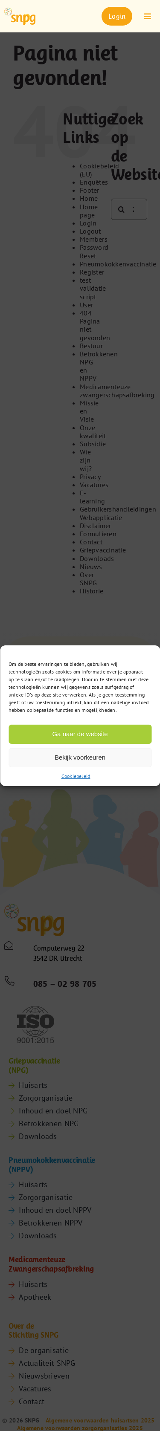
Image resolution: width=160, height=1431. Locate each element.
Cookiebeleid (75, 775)
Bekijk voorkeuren (80, 757)
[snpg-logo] (19, 16)
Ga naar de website (80, 733)
